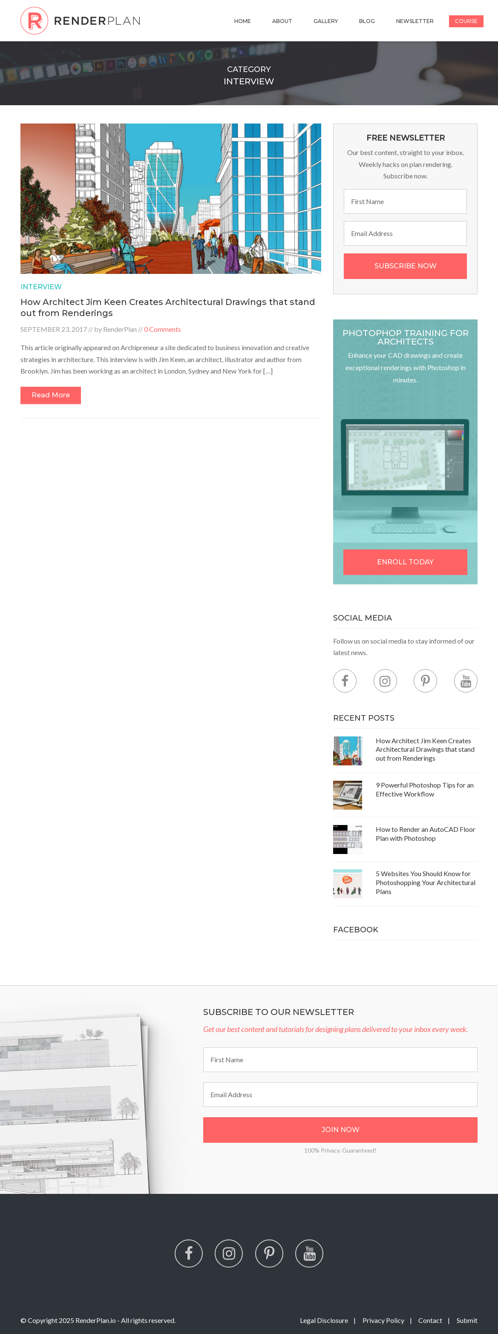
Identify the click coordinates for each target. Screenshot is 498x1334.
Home (242, 21)
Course (466, 21)
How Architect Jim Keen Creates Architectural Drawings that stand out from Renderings (425, 749)
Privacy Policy (383, 1320)
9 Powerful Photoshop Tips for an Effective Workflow (425, 789)
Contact (430, 1320)
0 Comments (162, 329)
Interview (41, 287)
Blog (367, 21)
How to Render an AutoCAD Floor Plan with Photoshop (425, 833)
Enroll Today (405, 562)
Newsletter (415, 21)
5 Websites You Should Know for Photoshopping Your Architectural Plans (425, 882)
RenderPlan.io (95, 1320)
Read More (51, 395)
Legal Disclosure (324, 1320)
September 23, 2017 (53, 329)
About (282, 21)
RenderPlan (120, 329)
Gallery (326, 21)
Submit (467, 1320)
